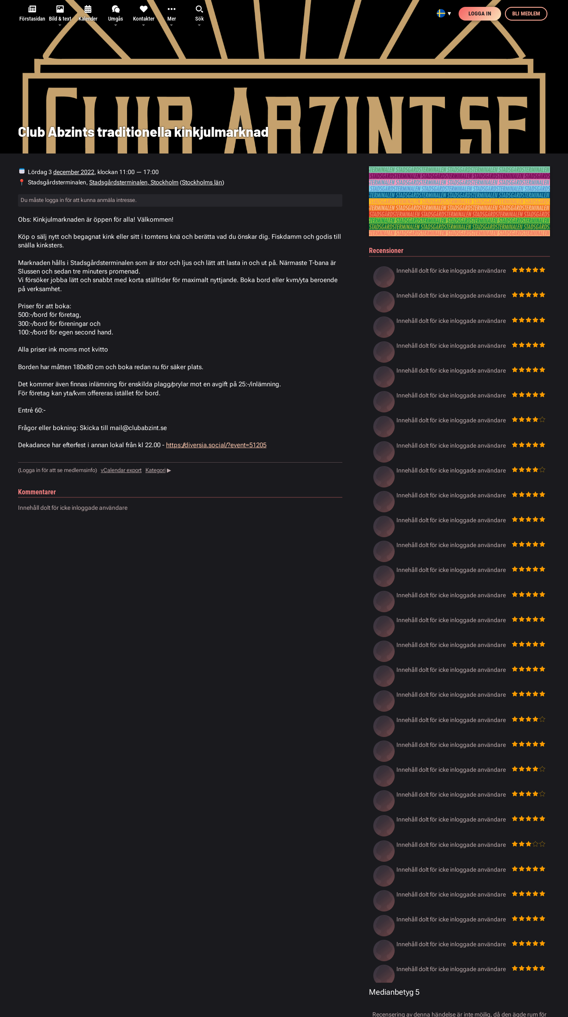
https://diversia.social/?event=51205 (216, 445)
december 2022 (73, 171)
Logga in (479, 13)
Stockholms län (202, 182)
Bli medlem (526, 13)
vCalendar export (121, 470)
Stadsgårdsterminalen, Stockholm (133, 182)
